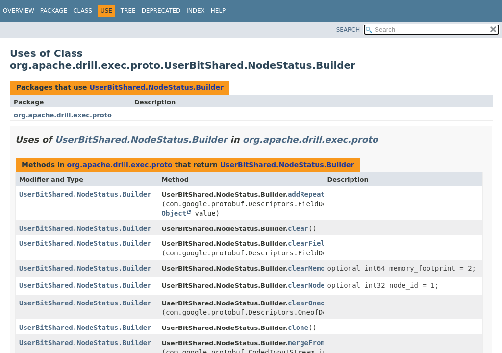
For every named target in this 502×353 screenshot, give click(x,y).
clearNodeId (310, 285)
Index (195, 10)
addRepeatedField (321, 194)
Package (53, 10)
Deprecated (161, 10)
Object (173, 213)
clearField (308, 243)
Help (218, 10)
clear (298, 228)
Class (82, 10)
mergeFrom (306, 343)
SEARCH (348, 29)
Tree (128, 10)
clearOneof (308, 303)
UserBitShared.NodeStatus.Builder (156, 87)
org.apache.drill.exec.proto (63, 115)
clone (298, 327)
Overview (18, 10)
